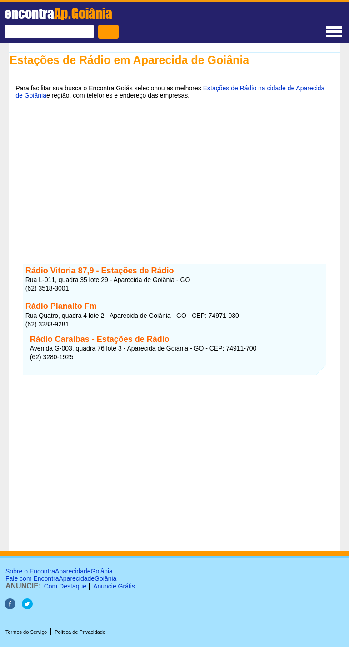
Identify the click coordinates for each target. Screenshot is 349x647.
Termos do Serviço (26, 632)
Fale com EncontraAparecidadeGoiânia (60, 578)
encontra (58, 13)
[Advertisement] (174, 175)
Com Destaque (65, 586)
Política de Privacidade (80, 632)
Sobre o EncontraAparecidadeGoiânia (59, 571)
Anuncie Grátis (114, 586)
